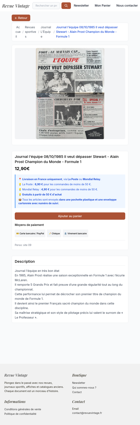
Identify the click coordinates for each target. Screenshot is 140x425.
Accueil (18, 31)
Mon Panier (103, 5)
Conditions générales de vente (22, 409)
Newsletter (81, 5)
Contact (77, 392)
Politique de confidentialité (20, 413)
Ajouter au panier (70, 216)
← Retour (21, 18)
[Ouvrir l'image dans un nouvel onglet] (70, 93)
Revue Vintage (16, 6)
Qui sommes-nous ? (84, 387)
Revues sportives (30, 31)
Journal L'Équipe (46, 31)
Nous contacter (127, 5)
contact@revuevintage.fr (87, 412)
